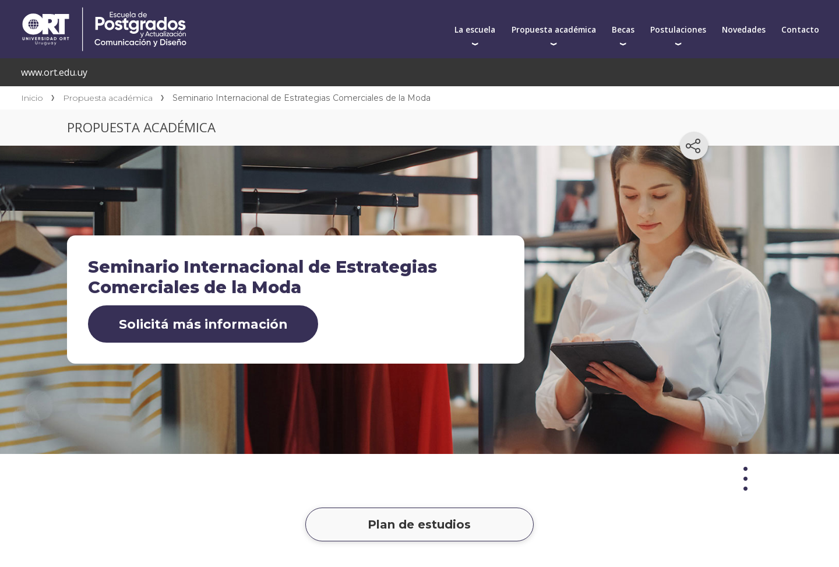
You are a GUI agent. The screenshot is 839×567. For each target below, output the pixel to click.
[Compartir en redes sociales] (694, 146)
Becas (623, 29)
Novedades (744, 29)
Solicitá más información (203, 324)
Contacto (800, 29)
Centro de (214, 13)
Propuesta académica (554, 29)
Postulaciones (678, 29)
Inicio (32, 98)
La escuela (474, 29)
